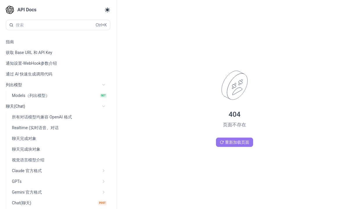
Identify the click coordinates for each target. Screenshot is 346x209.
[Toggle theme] (107, 9)
